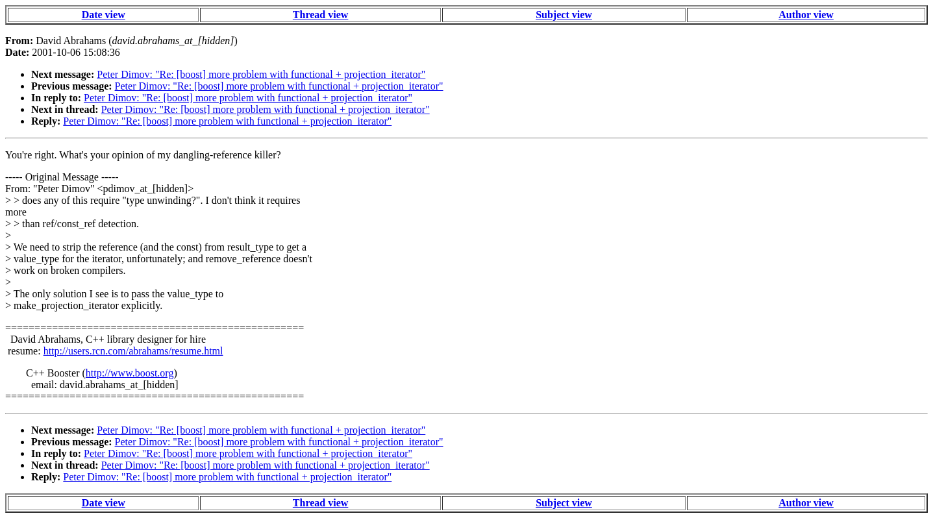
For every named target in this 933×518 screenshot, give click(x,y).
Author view (806, 14)
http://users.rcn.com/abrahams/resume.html (133, 350)
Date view (103, 14)
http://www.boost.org (130, 372)
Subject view (564, 14)
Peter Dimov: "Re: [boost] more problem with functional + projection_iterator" (261, 74)
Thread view (320, 14)
